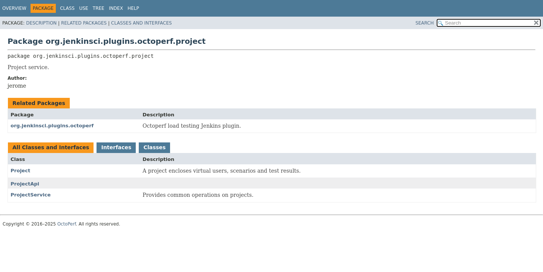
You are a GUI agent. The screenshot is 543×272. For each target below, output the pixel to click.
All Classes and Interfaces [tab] (50, 147)
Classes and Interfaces (141, 23)
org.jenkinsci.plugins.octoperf (52, 125)
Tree (98, 8)
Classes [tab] (154, 147)
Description (41, 23)
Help (133, 8)
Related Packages (84, 23)
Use (83, 8)
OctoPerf (66, 224)
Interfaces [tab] (116, 147)
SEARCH (425, 23)
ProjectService (31, 195)
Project (20, 170)
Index (116, 8)
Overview (14, 8)
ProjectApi (25, 184)
